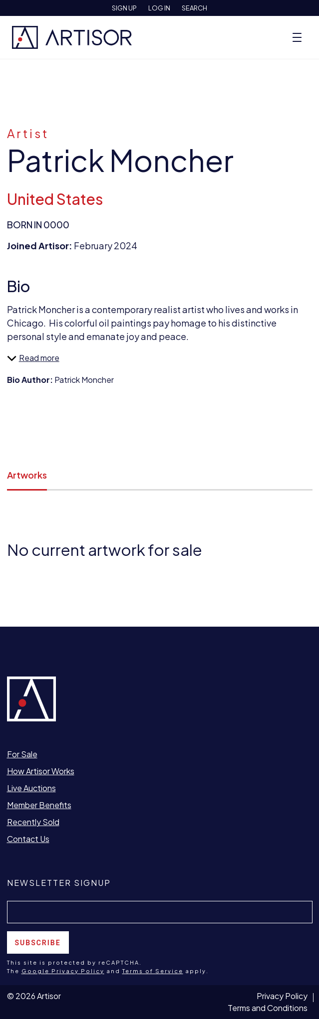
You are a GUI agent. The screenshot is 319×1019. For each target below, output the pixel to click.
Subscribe (38, 943)
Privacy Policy (282, 996)
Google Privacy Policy (62, 971)
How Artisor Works (40, 771)
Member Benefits (39, 805)
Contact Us (28, 839)
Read (23, 357)
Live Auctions (31, 788)
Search (194, 8)
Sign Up (124, 8)
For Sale (22, 754)
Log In (159, 8)
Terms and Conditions (268, 1008)
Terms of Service (152, 971)
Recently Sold (33, 822)
